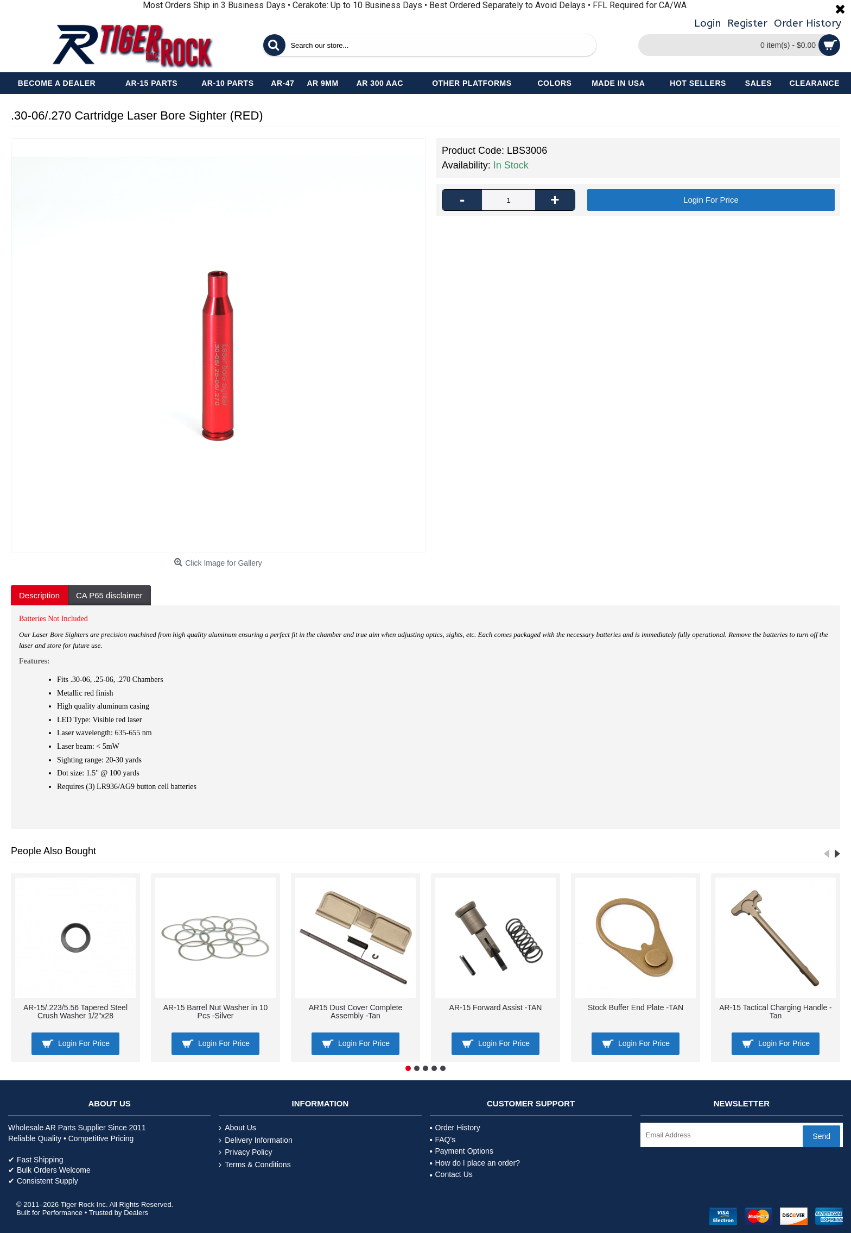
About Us (237, 1127)
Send (821, 1136)
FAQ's (443, 1139)
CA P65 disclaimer (109, 595)
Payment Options (461, 1151)
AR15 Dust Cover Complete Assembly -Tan (356, 1011)
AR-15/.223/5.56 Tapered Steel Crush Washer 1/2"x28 (75, 1011)
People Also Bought (53, 851)
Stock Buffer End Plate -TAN (635, 1007)
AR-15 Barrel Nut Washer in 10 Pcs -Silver (215, 1011)
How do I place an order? (475, 1163)
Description (39, 595)
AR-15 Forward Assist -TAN (495, 1007)
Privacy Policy (245, 1152)
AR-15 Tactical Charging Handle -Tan (775, 1011)
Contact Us (451, 1174)
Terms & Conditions (254, 1164)
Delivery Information (256, 1140)
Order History (455, 1127)
